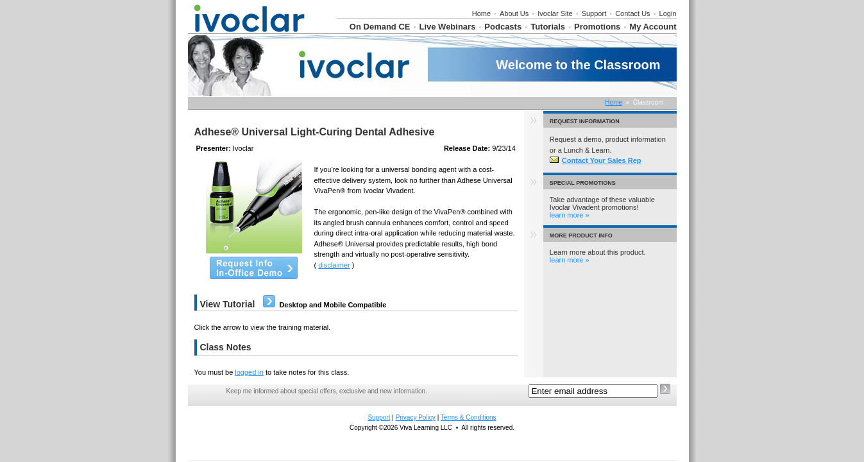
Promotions (597, 26)
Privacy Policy (416, 417)
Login (668, 13)
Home (481, 13)
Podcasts (502, 26)
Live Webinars (447, 26)
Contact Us (632, 13)
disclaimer (334, 265)
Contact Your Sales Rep (595, 160)
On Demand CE (380, 26)
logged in (249, 372)
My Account (652, 26)
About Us (514, 13)
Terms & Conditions (468, 417)
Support (594, 13)
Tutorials (547, 26)
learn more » (569, 215)
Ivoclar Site (555, 13)
